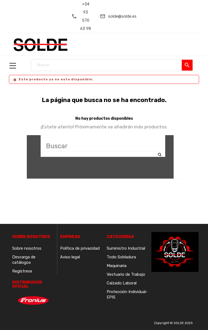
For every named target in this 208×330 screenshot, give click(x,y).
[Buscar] (103, 146)
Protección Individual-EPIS (127, 294)
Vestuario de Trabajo (126, 274)
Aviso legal (70, 257)
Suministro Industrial (126, 248)
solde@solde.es (122, 16)
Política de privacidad (80, 248)
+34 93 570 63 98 (85, 16)
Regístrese (22, 271)
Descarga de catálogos (23, 260)
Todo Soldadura (121, 257)
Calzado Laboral (121, 283)
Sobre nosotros (26, 248)
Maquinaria (116, 265)
